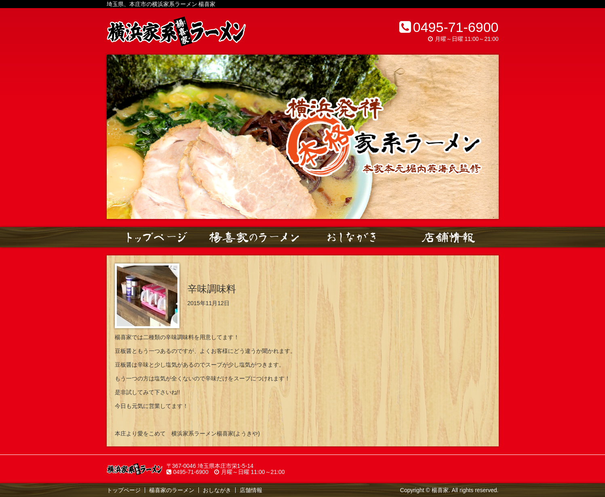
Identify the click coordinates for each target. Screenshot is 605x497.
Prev (117, 136)
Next (488, 136)
